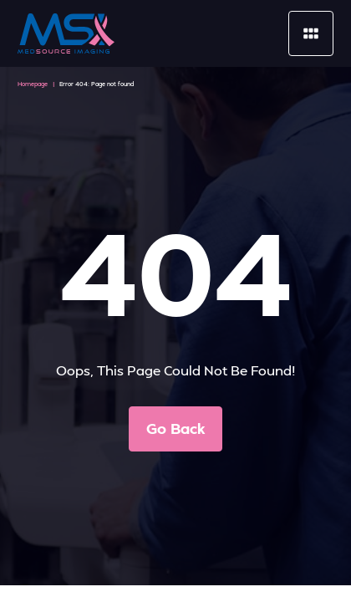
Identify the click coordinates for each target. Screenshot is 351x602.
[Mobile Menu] (311, 33)
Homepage (33, 84)
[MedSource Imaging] (66, 33)
